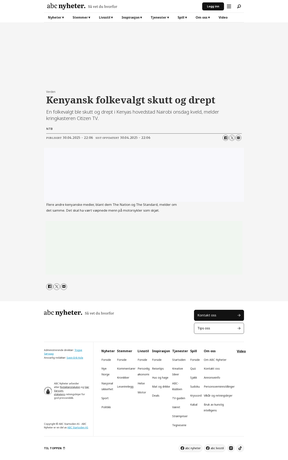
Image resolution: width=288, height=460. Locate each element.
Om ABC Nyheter (215, 360)
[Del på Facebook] (226, 138)
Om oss (201, 17)
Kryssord (196, 395)
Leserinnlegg (125, 386)
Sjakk (193, 377)
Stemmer (80, 17)
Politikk (106, 407)
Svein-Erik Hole (75, 357)
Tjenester (158, 17)
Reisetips (158, 368)
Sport (105, 398)
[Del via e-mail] (238, 138)
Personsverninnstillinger (219, 386)
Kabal (193, 404)
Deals (155, 395)
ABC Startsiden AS (77, 427)
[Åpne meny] (229, 6)
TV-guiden (178, 398)
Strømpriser (180, 416)
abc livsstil (217, 448)
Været (176, 407)
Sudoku (195, 386)
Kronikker (123, 377)
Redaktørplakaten (70, 387)
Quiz (193, 368)
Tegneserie (179, 425)
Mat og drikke (161, 386)
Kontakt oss (206, 315)
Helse (141, 383)
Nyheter (54, 17)
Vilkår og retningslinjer (218, 395)
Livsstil (104, 17)
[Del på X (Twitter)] (232, 138)
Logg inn (213, 6)
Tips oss (203, 328)
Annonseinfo (212, 377)
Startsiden (179, 360)
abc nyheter (193, 448)
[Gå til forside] (82, 6)
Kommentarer (126, 368)
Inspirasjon (131, 17)
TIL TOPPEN (53, 448)
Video (223, 17)
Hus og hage (160, 377)
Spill (181, 17)
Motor (142, 392)
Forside (106, 360)
